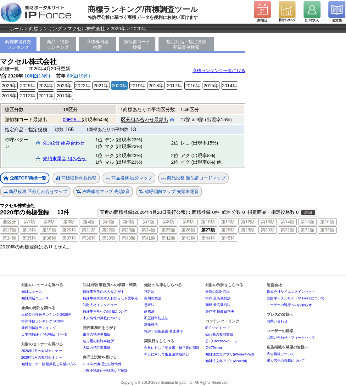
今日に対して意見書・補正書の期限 (171, 347)
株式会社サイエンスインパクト (291, 291)
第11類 (228, 221)
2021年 (101, 85)
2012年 (27, 95)
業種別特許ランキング (38, 328)
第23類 (129, 229)
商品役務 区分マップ (129, 178)
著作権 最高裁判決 (219, 311)
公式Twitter (213, 347)
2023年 (64, 85)
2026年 (9, 85)
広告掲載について (280, 354)
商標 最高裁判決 (218, 305)
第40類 (129, 238)
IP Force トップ (217, 328)
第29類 (248, 229)
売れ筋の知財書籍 (219, 334)
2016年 (192, 85)
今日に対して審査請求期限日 (166, 354)
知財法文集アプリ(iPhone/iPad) (229, 354)
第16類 (327, 221)
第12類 (248, 221)
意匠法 (149, 305)
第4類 (88, 221)
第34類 (9, 238)
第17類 (9, 229)
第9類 (188, 221)
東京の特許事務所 (96, 334)
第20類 (69, 229)
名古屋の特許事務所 (98, 341)
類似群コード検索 (137, 44)
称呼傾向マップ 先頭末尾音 (169, 191)
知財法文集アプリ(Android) (226, 361)
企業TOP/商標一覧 (24, 178)
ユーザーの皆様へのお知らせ (289, 305)
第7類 (148, 221)
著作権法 (151, 324)
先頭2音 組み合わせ (64, 142)
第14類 (287, 221)
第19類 (49, 229)
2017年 (174, 85)
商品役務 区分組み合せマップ (35, 191)
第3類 (69, 221)
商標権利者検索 (98, 44)
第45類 (228, 238)
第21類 (89, 229)
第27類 (208, 229)
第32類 (307, 229)
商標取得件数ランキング (18, 44)
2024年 (45, 85)
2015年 (211, 85)
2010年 (64, 95)
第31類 (287, 229)
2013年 (9, 95)
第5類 (108, 221)
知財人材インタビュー (100, 305)
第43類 (188, 238)
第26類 (188, 229)
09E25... (72, 119)
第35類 (29, 238)
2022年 (82, 85)
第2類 (49, 221)
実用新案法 (152, 298)
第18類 (29, 229)
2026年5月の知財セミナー (41, 357)
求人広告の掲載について (286, 360)
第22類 (109, 229)
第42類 (168, 238)
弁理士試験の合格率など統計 (105, 370)
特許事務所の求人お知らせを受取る (110, 298)
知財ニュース (31, 291)
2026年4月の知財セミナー (41, 351)
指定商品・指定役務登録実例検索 (186, 44)
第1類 (29, 221)
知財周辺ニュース (35, 298)
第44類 (208, 238)
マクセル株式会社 (86, 28)
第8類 (168, 221)
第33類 (327, 229)
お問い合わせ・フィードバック (291, 337)
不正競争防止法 (156, 318)
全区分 (9, 221)
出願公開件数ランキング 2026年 (46, 314)
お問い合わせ (277, 321)
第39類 (109, 238)
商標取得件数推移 (76, 178)
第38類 (89, 238)
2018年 (156, 85)
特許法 (149, 291)
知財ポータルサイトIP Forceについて (296, 298)
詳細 (308, 212)
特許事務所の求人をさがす (103, 291)
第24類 (148, 229)
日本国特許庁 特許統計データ (44, 334)
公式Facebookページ (221, 341)
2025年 (27, 85)
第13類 (268, 221)
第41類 (148, 238)
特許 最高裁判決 (218, 298)
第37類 (69, 238)
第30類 (268, 229)
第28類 (228, 229)
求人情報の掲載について (102, 318)
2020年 (118, 28)
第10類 (208, 221)
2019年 (137, 85)
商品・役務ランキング (58, 44)
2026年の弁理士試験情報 (102, 364)
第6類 (128, 221)
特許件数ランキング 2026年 (43, 321)
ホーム (16, 28)
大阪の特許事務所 (96, 347)
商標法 (149, 311)
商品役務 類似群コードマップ (193, 178)
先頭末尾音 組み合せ (65, 158)
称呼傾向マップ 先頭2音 (103, 191)
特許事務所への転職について (105, 311)
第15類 (307, 221)
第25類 (168, 229)
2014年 (229, 85)
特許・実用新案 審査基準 (163, 331)
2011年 (45, 95)
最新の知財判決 (217, 291)
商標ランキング (45, 28)
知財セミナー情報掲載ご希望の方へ (49, 364)
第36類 (49, 238)
